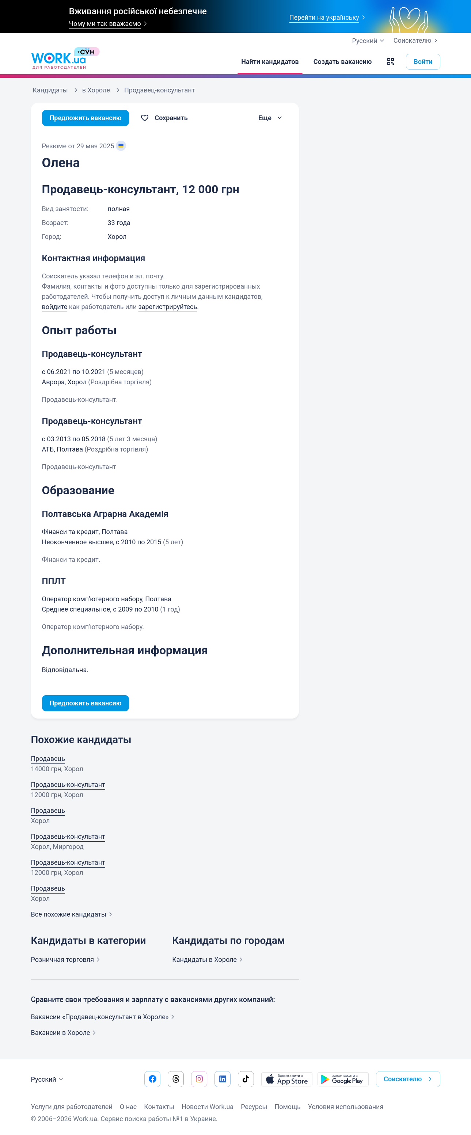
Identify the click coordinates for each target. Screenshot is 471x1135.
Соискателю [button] (409, 1079)
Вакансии (65, 1032)
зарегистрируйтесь (167, 307)
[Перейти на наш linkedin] (222, 1079)
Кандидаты (209, 959)
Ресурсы (254, 1107)
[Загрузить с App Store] (286, 1079)
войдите (55, 307)
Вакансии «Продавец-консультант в (104, 1017)
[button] (391, 61)
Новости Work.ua (207, 1107)
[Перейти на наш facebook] (152, 1079)
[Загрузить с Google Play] (343, 1079)
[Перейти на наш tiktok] (246, 1079)
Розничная (67, 959)
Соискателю (417, 40)
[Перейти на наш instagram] (199, 1079)
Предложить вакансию (86, 118)
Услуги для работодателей (72, 1107)
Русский (48, 1079)
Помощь (287, 1107)
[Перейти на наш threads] (176, 1079)
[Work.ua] (58, 62)
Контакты (159, 1107)
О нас (128, 1107)
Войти (423, 61)
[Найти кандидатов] (270, 61)
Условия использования (346, 1107)
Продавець (48, 758)
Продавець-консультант (68, 784)
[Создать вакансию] (343, 61)
